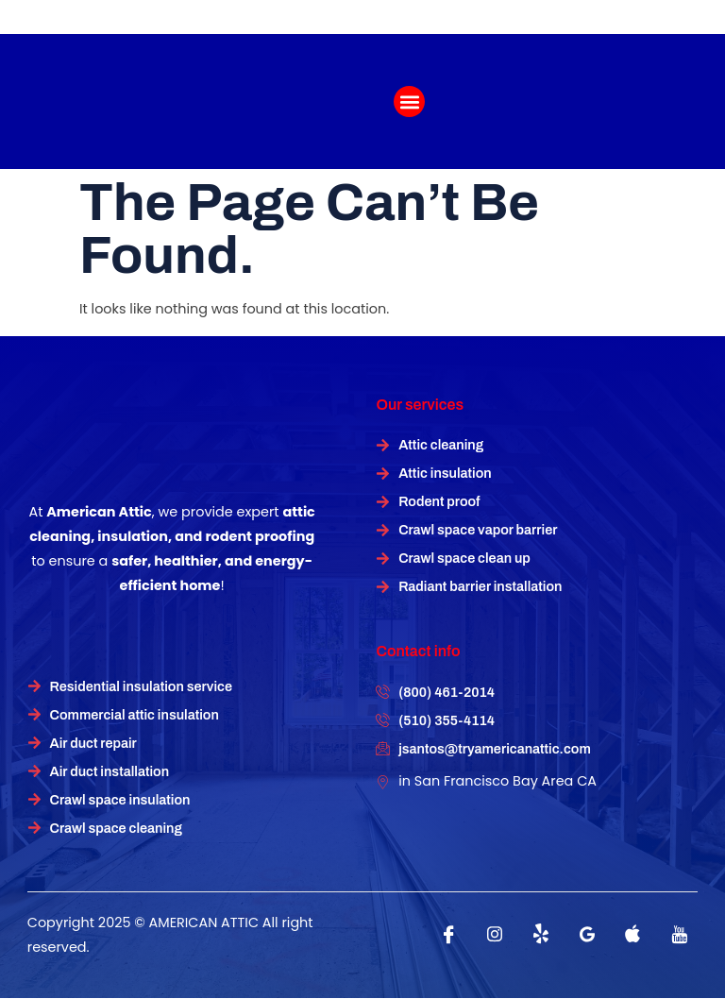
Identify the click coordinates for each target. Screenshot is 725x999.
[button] (409, 101)
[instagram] (495, 934)
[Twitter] (541, 934)
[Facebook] (448, 934)
